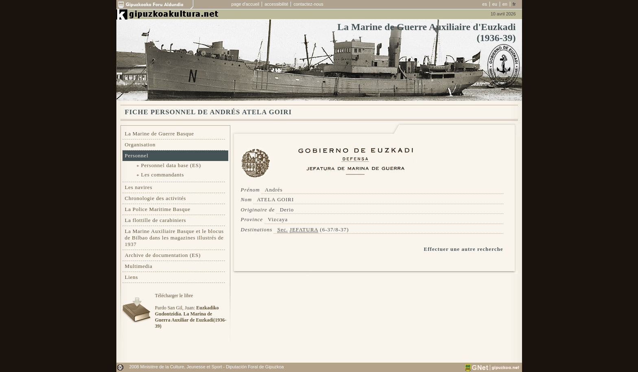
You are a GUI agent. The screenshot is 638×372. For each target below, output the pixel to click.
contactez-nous (308, 4)
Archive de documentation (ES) (163, 255)
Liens (131, 277)
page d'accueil (246, 4)
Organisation (140, 144)
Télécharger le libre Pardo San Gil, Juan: (190, 311)
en (505, 4)
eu (494, 4)
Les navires (139, 187)
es (484, 4)
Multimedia (139, 266)
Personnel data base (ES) (171, 165)
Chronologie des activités (155, 198)
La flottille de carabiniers (155, 220)
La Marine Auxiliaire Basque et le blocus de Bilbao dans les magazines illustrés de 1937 (174, 237)
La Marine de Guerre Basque (159, 134)
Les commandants (162, 175)
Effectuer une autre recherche (463, 249)
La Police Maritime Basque (157, 209)
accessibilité (276, 4)
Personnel (137, 155)
